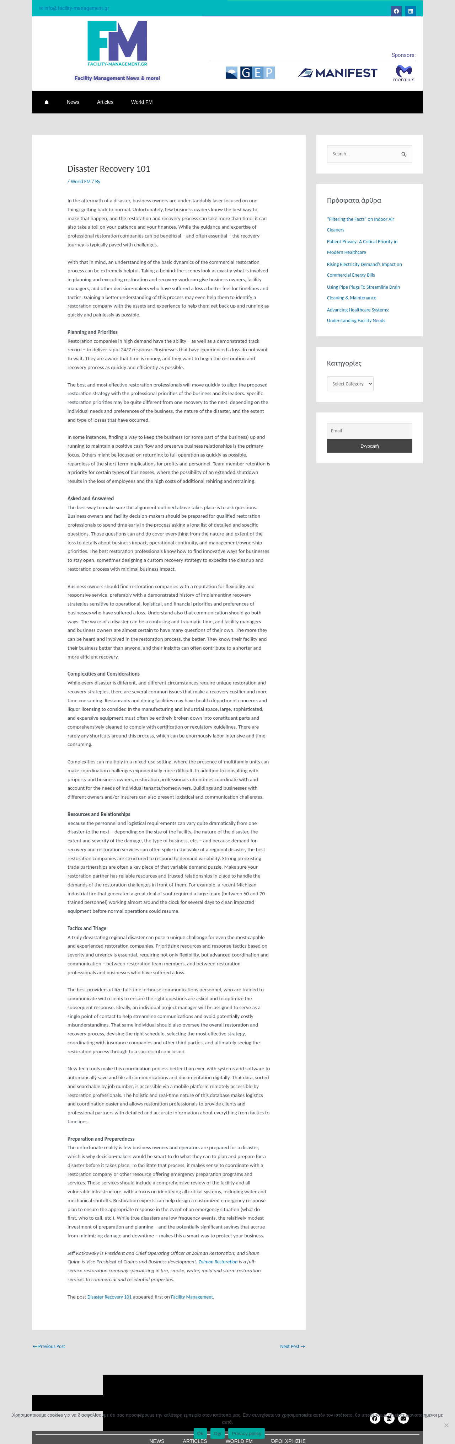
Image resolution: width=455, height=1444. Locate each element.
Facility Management (197, 1288)
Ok (200, 1433)
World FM (141, 98)
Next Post (291, 1338)
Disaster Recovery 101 (111, 1288)
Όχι (217, 1433)
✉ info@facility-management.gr (76, 8)
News (73, 98)
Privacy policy (246, 1433)
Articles (105, 98)
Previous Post (50, 1338)
